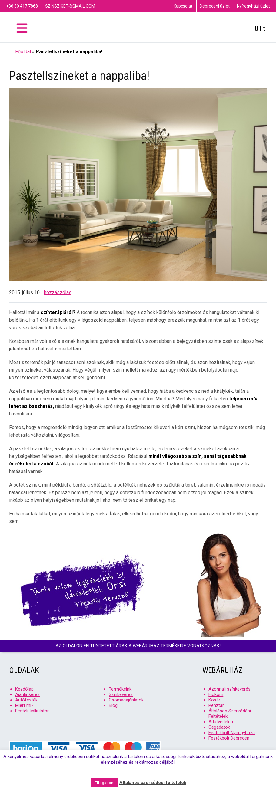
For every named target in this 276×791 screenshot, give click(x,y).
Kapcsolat (183, 6)
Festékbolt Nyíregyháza (231, 732)
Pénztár (216, 705)
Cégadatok (219, 727)
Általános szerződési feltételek (152, 782)
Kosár (214, 700)
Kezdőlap (24, 689)
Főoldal (23, 51)
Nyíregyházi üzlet (253, 6)
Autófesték (26, 700)
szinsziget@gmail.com (70, 6)
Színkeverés (121, 694)
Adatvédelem (221, 721)
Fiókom (215, 694)
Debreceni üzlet (215, 6)
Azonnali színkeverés (229, 689)
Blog (113, 705)
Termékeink (120, 689)
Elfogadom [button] (105, 782)
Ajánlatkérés (27, 694)
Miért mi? (24, 705)
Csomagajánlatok (126, 700)
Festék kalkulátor (32, 711)
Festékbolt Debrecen (228, 738)
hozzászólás (57, 292)
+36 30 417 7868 (22, 6)
